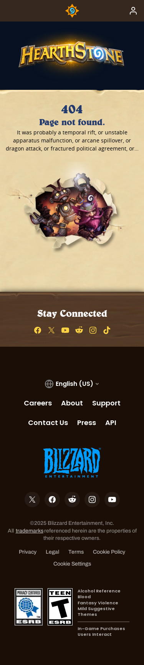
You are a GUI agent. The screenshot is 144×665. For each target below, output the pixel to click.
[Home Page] (72, 11)
